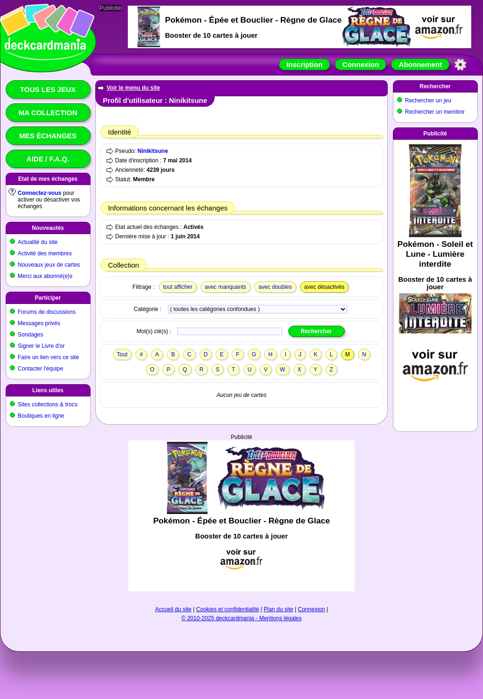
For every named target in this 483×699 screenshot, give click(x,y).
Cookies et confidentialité (227, 609)
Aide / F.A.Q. (47, 159)
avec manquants (225, 287)
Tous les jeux (47, 89)
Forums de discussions (47, 312)
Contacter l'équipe (40, 368)
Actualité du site (38, 242)
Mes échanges (48, 136)
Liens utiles (47, 390)
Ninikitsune (152, 151)
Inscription (304, 64)
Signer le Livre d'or (41, 346)
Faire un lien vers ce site (48, 357)
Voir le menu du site (133, 87)
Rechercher (434, 86)
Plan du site (278, 609)
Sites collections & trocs (48, 404)
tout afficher (177, 287)
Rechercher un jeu (428, 100)
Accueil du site (173, 609)
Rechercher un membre (435, 112)
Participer (48, 298)
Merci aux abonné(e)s (45, 276)
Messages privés (39, 323)
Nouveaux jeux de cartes (49, 264)
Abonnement (420, 64)
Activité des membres (45, 253)
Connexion (360, 64)
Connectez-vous (40, 193)
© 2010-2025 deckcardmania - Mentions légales (242, 618)
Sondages (30, 334)
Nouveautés (48, 228)
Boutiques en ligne (41, 416)
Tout (122, 354)
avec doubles (275, 287)
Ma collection (47, 113)
